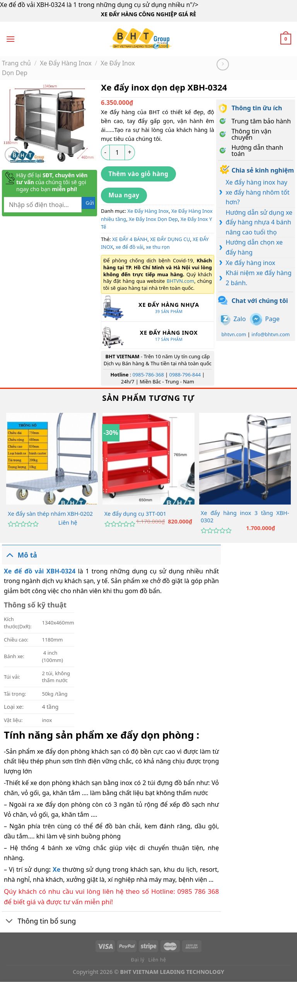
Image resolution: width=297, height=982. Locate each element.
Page (272, 319)
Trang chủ (16, 63)
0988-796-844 (185, 374)
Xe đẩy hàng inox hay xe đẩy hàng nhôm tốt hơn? (257, 192)
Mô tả (19, 554)
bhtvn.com (233, 334)
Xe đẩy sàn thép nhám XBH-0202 (50, 513)
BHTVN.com (181, 280)
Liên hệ (67, 522)
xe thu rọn (158, 246)
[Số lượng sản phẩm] (117, 152)
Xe (56, 869)
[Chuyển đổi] (9, 554)
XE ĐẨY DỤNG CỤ (170, 239)
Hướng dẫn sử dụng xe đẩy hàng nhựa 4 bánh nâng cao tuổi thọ (258, 222)
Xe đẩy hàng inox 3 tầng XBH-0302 (245, 517)
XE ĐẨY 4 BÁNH (129, 239)
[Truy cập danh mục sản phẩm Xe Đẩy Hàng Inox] (157, 335)
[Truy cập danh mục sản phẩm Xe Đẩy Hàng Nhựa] (157, 308)
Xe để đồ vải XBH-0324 (41, 571)
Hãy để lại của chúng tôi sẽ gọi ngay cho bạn (51, 182)
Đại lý (138, 959)
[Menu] (10, 38)
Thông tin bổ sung (39, 922)
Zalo (240, 319)
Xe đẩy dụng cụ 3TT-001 (135, 513)
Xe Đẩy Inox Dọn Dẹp (153, 219)
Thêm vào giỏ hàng (139, 173)
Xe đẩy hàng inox (250, 262)
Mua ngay (124, 195)
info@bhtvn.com (270, 334)
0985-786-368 (148, 374)
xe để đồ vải (129, 246)
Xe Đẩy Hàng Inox (65, 63)
